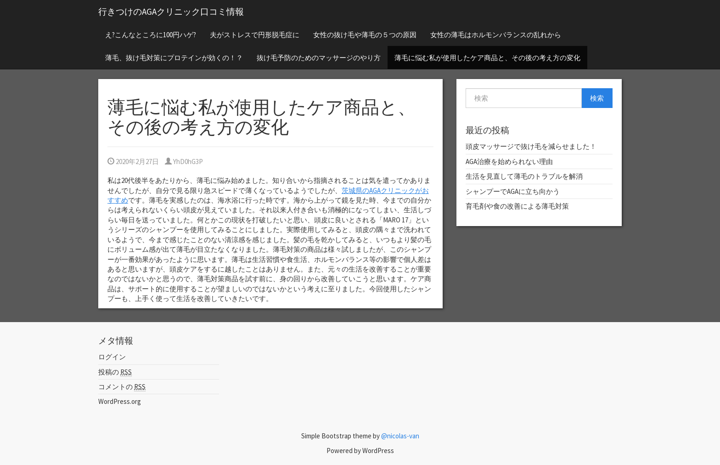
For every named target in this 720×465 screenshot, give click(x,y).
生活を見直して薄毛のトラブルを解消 (524, 176)
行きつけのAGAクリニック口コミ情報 (171, 11)
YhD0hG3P (184, 161)
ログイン (112, 356)
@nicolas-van (400, 435)
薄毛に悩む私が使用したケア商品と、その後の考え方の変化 (487, 57)
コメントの (122, 386)
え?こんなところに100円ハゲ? (150, 34)
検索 (597, 98)
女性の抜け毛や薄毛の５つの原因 (364, 34)
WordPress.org (119, 401)
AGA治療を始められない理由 (509, 161)
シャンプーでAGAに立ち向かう (513, 191)
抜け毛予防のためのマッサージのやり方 (319, 57)
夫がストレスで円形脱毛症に (254, 34)
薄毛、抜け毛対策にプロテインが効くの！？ (174, 57)
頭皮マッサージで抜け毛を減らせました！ (531, 146)
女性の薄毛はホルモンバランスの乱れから (495, 34)
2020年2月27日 (133, 161)
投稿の (115, 372)
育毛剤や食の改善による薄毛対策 (517, 206)
